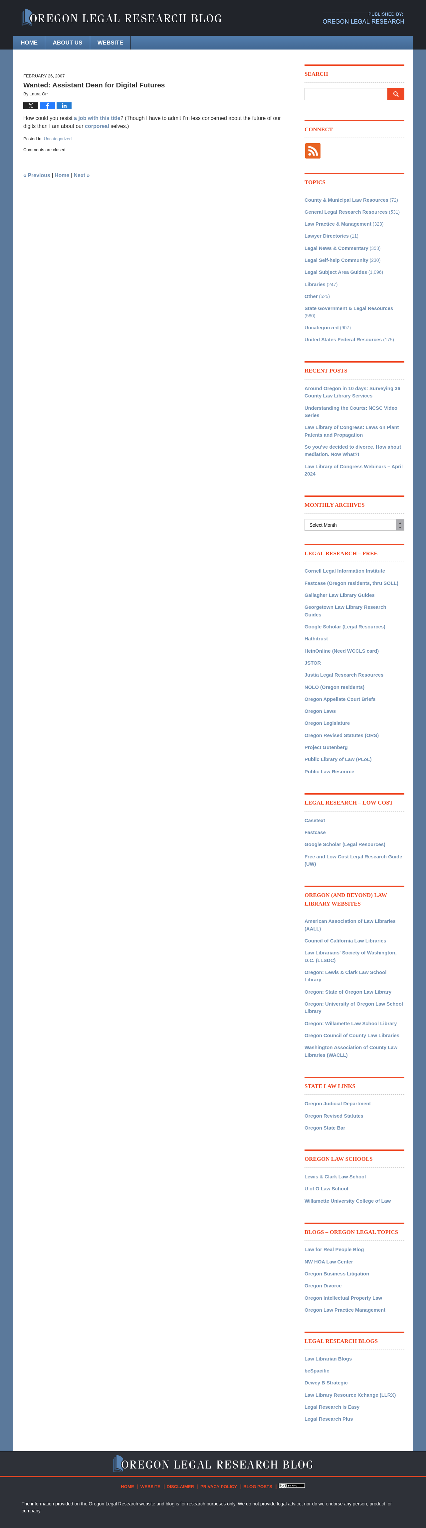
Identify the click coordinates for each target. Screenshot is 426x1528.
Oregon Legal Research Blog (121, 18)
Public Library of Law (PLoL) (336, 727)
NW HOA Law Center (327, 1210)
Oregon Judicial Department (336, 1055)
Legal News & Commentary (335, 245)
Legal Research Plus (327, 1363)
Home (35, 43)
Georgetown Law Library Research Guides (351, 588)
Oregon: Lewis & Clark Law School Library (352, 935)
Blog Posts (254, 1430)
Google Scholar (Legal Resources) (343, 599)
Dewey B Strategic (325, 1329)
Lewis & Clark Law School (333, 1127)
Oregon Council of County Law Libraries (349, 989)
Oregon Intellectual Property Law (341, 1245)
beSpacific (316, 1317)
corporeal (97, 126)
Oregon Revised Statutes (332, 1067)
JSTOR (312, 634)
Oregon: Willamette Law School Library (348, 977)
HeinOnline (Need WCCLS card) (339, 623)
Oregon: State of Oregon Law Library (345, 947)
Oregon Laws (319, 681)
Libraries (314, 280)
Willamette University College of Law (345, 1150)
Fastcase (314, 799)
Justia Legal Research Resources (342, 646)
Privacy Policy (217, 1430)
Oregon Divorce (322, 1234)
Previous (36, 175)
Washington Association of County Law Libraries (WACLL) (348, 1004)
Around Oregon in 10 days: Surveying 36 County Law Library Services (350, 379)
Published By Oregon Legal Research (363, 18)
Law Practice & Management (336, 222)
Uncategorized (58, 138)
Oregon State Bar (324, 1079)
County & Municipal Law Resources (344, 199)
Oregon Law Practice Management (343, 1257)
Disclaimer (181, 1430)
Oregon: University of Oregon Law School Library (351, 962)
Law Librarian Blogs (327, 1305)
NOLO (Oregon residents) (333, 658)
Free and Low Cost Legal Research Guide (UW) (350, 826)
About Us (85, 43)
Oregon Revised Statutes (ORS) (339, 704)
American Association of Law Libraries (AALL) (347, 890)
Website (140, 43)
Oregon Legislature (326, 693)
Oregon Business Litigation (335, 1222)
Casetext (314, 788)
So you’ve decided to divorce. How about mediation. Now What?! (350, 434)
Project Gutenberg (325, 716)
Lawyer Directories (325, 234)
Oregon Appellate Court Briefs (338, 669)
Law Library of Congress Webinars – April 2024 (351, 453)
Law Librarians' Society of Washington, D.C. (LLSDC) (353, 920)
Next (82, 175)
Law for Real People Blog (332, 1199)
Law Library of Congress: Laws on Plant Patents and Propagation (349, 416)
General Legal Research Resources (344, 210)
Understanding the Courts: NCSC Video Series (348, 397)
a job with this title (97, 118)
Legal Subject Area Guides (334, 269)
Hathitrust (315, 611)
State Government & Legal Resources (346, 303)
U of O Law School (325, 1139)
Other (311, 292)
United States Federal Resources (341, 327)
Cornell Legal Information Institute (342, 553)
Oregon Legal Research (101, 1503)
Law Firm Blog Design (372, 1504)
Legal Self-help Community (334, 257)
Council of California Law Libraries (343, 905)
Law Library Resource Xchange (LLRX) (347, 1340)
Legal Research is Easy (330, 1352)
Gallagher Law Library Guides (337, 576)
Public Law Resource (328, 739)
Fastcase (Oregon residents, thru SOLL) (349, 565)
